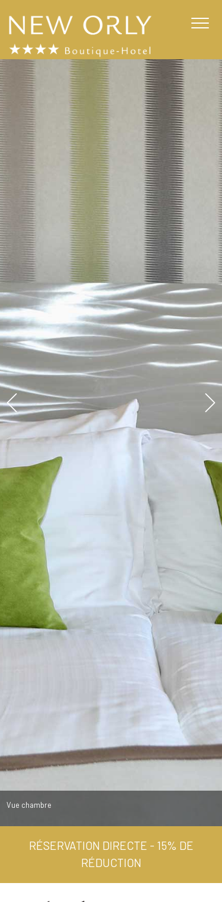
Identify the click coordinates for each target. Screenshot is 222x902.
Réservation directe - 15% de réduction (111, 854)
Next (211, 402)
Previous (11, 402)
